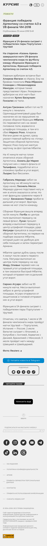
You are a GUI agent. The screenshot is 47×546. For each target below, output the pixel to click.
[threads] (23, 453)
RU (36, 5)
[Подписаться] (42, 430)
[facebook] (7, 443)
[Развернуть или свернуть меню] (42, 5)
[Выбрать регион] (30, 5)
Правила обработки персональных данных (23, 481)
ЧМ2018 (15, 36)
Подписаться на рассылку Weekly (21, 427)
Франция (7, 36)
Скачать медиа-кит (16, 499)
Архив (9, 475)
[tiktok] (7, 453)
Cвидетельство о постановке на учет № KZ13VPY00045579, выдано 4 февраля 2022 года (20, 521)
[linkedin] (15, 453)
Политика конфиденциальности (22, 469)
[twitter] (23, 443)
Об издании (12, 464)
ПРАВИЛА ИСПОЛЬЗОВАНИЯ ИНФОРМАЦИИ (25, 493)
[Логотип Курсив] (11, 4)
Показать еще (23, 402)
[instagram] (15, 443)
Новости (8, 13)
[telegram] (40, 443)
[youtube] (32, 443)
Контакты (11, 488)
